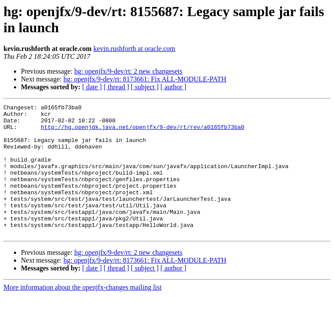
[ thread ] (116, 87)
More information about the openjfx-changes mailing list (82, 313)
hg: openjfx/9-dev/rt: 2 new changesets (128, 71)
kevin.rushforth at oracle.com (134, 48)
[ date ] (92, 87)
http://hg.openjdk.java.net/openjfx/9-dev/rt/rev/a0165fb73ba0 (142, 132)
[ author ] (173, 87)
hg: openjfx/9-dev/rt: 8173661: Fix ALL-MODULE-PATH (145, 79)
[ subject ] (145, 87)
